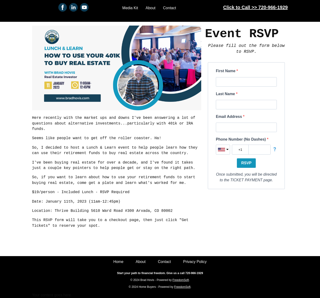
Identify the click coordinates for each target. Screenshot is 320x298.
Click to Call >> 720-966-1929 (255, 7)
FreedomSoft (180, 280)
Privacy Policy (195, 262)
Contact (169, 8)
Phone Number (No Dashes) (241, 139)
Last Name (226, 94)
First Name (226, 71)
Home (118, 262)
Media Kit (130, 8)
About (151, 8)
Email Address (229, 117)
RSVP (246, 163)
